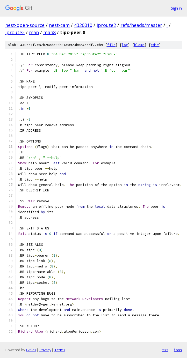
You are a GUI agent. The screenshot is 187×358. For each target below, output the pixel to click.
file (111, 45)
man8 (49, 32)
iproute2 (106, 25)
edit (155, 45)
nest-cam (59, 25)
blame (139, 45)
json (178, 349)
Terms (59, 349)
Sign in (176, 8)
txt (165, 349)
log (125, 45)
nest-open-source (25, 25)
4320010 (83, 25)
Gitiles (31, 349)
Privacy (45, 349)
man (34, 32)
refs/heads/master (141, 25)
